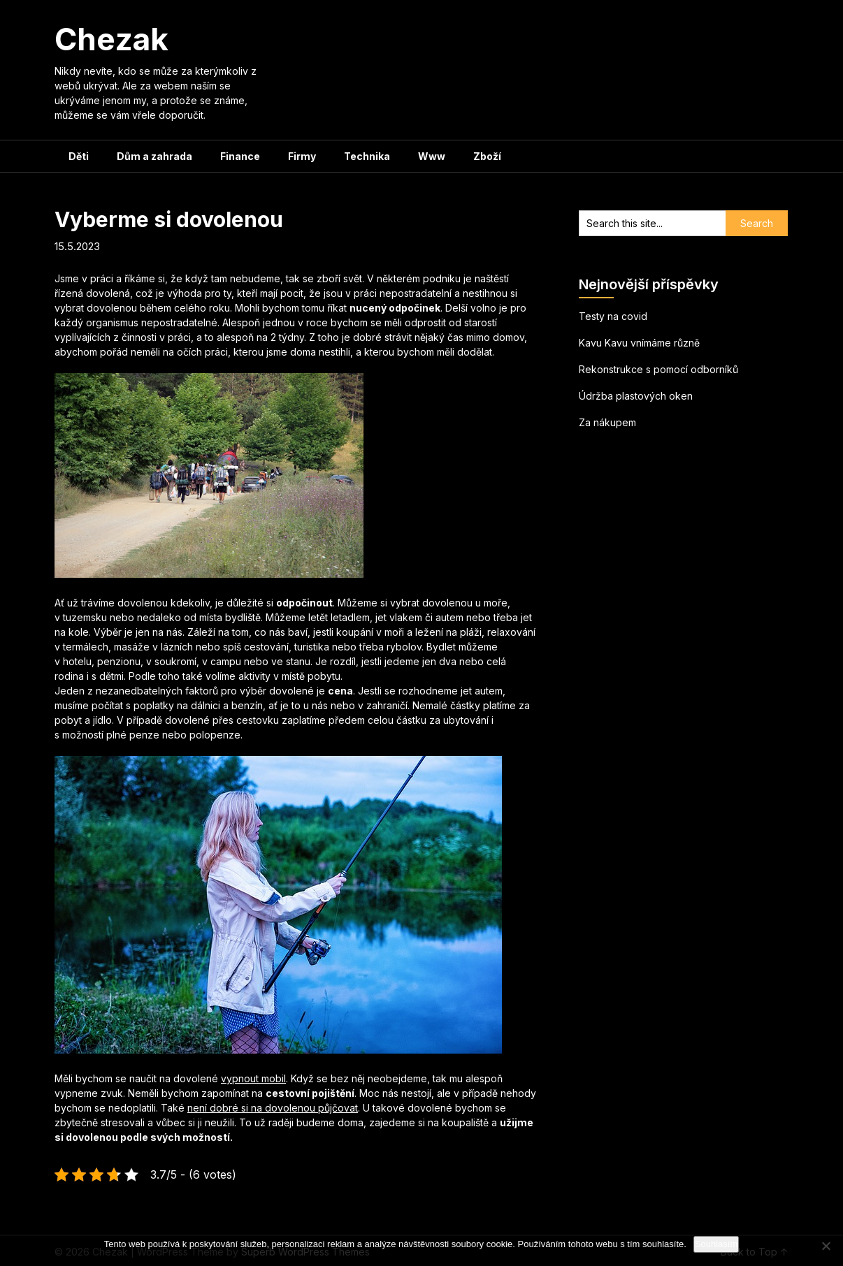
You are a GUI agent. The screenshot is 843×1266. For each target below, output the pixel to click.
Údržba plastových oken (636, 396)
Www (431, 156)
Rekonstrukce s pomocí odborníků (658, 369)
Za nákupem (607, 422)
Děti (79, 156)
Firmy (302, 156)
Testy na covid (613, 316)
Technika (367, 156)
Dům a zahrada (154, 156)
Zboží (487, 156)
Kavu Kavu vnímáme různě (639, 343)
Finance (240, 156)
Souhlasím (716, 1244)
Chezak (111, 39)
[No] (826, 1246)
